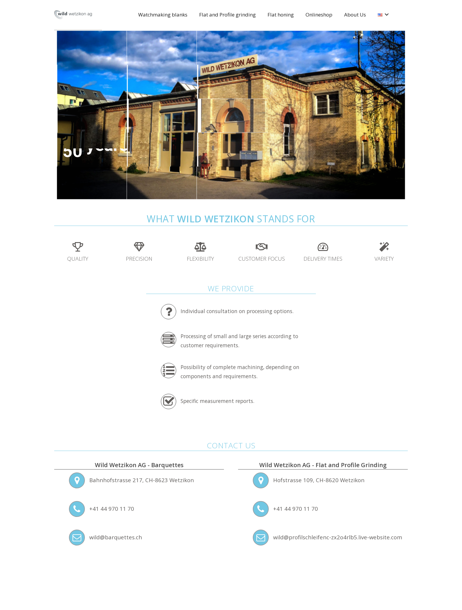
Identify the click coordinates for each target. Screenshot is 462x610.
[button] (385, 14)
